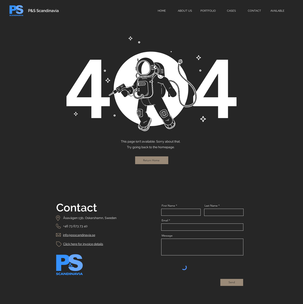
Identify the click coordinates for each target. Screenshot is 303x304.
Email (165, 220)
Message (167, 235)
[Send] (231, 282)
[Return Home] (151, 160)
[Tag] (59, 244)
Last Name (211, 205)
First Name (168, 205)
